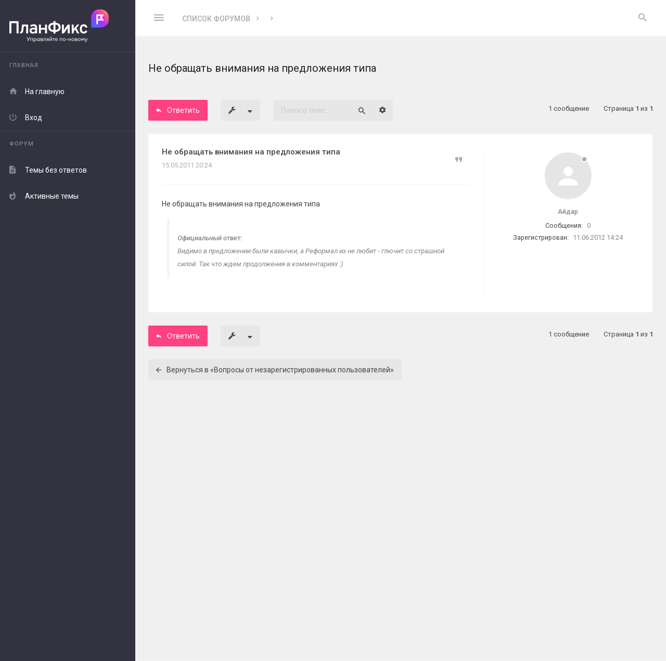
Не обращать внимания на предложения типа (251, 152)
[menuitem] (642, 18)
